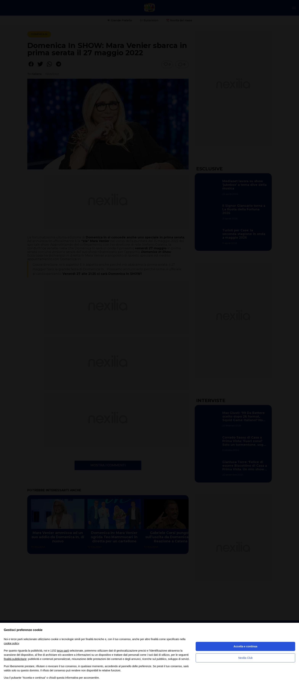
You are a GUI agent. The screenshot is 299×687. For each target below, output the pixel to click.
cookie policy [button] (11, 643)
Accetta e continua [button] (245, 646)
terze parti (63, 650)
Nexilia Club (245, 657)
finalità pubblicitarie (15, 659)
